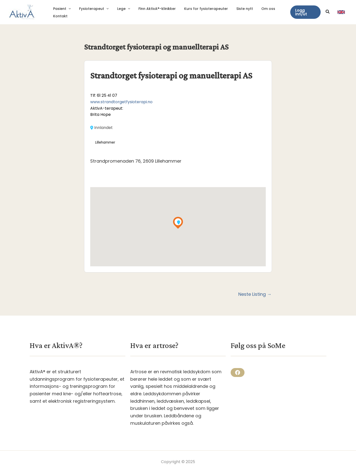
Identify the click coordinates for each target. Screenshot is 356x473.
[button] (305, 12)
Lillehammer (105, 142)
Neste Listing (254, 294)
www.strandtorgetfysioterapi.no (121, 102)
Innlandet (101, 128)
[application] (68, 8)
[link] (341, 12)
